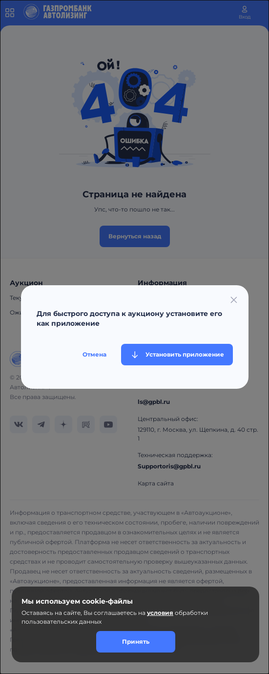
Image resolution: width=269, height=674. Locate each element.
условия (160, 612)
